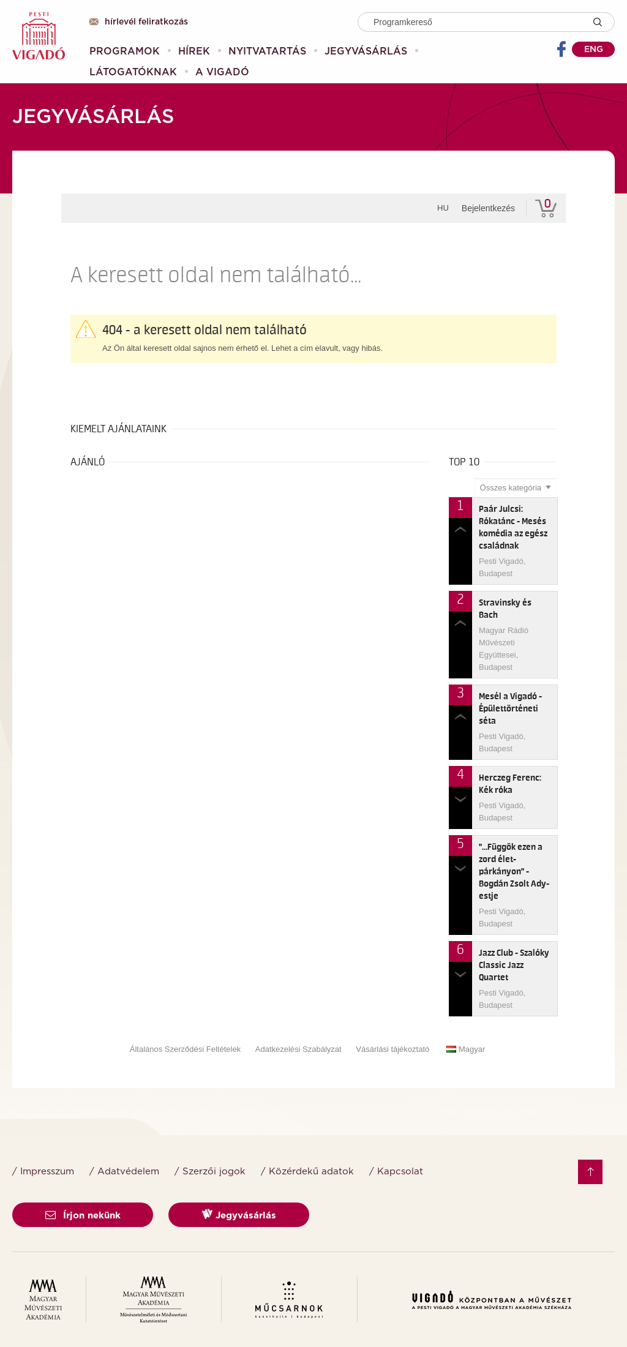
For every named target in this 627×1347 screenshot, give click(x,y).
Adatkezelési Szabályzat (298, 1049)
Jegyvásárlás (239, 1214)
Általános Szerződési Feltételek (185, 1049)
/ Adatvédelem (124, 1171)
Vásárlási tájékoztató (392, 1049)
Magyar (465, 1049)
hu (443, 207)
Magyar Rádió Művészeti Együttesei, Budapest (503, 649)
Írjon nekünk (83, 1215)
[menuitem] (124, 51)
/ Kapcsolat (396, 1171)
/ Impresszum (43, 1171)
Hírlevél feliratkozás (138, 22)
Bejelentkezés (488, 208)
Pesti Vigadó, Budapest (502, 567)
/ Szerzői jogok (210, 1171)
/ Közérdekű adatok (307, 1171)
